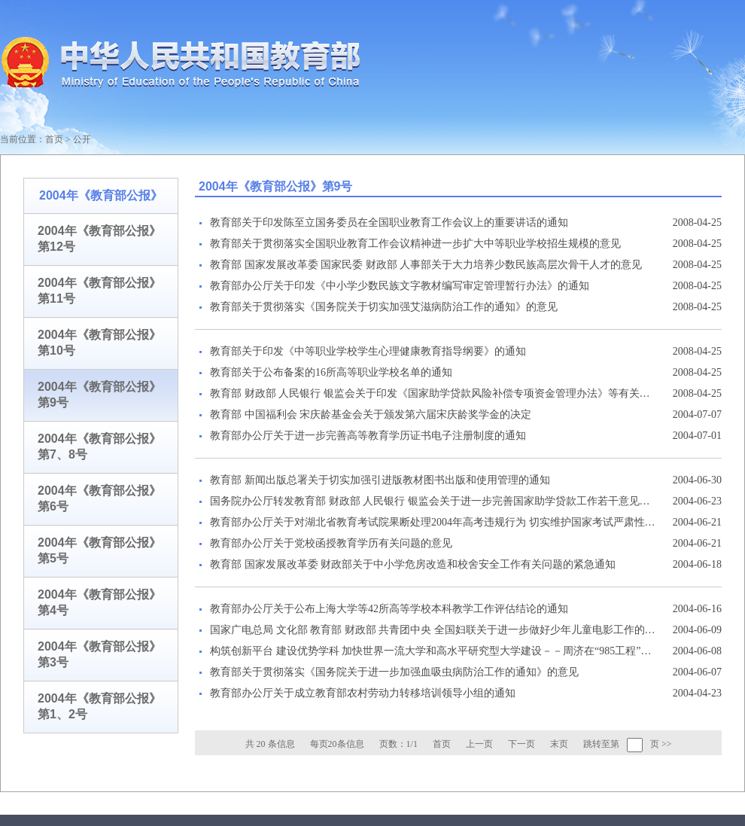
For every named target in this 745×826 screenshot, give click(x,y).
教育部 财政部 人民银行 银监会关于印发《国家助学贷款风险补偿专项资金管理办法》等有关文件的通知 (432, 393)
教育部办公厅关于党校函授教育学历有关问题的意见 (331, 543)
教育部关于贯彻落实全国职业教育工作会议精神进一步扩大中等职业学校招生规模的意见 (415, 243)
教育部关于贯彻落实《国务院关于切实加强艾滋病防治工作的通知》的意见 (384, 306)
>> (666, 744)
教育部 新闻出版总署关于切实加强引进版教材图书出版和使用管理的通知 (380, 480)
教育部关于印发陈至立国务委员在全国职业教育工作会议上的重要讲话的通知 (389, 222)
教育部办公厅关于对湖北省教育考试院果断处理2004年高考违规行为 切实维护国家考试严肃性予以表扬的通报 (432, 522)
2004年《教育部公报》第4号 (99, 602)
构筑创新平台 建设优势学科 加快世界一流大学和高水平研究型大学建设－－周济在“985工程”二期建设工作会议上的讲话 (432, 651)
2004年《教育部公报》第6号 (99, 498)
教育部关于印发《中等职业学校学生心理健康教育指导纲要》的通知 (368, 351)
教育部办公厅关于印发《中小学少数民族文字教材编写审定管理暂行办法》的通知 (399, 285)
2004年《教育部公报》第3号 (99, 654)
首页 (54, 139)
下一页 (521, 744)
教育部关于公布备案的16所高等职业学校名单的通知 (331, 372)
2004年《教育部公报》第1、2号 (99, 706)
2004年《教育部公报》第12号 (99, 238)
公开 (82, 139)
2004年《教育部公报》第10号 (99, 342)
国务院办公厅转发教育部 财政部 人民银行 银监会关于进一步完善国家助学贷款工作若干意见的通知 (432, 501)
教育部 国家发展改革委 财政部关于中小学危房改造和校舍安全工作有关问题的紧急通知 (413, 564)
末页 (559, 744)
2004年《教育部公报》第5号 (99, 550)
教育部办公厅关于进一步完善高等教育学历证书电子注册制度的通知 (368, 435)
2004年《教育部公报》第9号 (99, 394)
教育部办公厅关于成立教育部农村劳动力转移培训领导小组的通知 (362, 693)
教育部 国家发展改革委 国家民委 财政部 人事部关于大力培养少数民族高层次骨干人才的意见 (426, 264)
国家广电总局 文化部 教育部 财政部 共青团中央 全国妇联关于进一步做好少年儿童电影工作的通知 (432, 630)
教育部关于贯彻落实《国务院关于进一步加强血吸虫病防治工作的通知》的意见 (394, 672)
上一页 (479, 744)
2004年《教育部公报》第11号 (99, 290)
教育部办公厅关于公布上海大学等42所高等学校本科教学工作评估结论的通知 (389, 608)
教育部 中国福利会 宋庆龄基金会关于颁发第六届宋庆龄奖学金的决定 (370, 414)
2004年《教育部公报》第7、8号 (99, 446)
